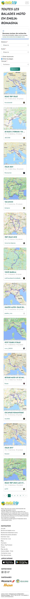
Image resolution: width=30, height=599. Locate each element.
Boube (6, 383)
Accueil (3, 528)
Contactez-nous (6, 553)
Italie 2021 (9, 167)
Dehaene (7, 208)
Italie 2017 (9, 448)
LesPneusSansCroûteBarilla (12, 278)
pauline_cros (8, 313)
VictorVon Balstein (10, 243)
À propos (3, 543)
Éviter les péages (7, 59)
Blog (2, 541)
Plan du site (4, 549)
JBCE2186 (7, 138)
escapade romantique (14, 413)
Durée (3, 49)
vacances (9, 202)
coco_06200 (9, 348)
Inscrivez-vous (5, 537)
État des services (6, 555)
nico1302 (7, 419)
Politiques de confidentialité (16, 593)
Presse (3, 547)
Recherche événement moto (9, 532)
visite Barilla (10, 272)
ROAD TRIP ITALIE (11, 96)
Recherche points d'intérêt (9, 534)
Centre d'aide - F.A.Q (7, 551)
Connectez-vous (6, 539)
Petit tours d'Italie (12, 342)
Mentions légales (5, 595)
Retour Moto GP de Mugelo (16, 377)
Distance (4, 42)
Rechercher (15, 69)
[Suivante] (26, 495)
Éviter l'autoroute (7, 56)
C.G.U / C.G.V (4, 593)
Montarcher (8, 173)
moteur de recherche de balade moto (13, 37)
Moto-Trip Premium (6, 545)
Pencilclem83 (8, 102)
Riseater (7, 454)
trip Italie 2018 (11, 237)
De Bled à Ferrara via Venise (17, 132)
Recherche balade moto (8, 530)
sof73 (6, 489)
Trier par (3, 61)
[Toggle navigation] (27, 3)
